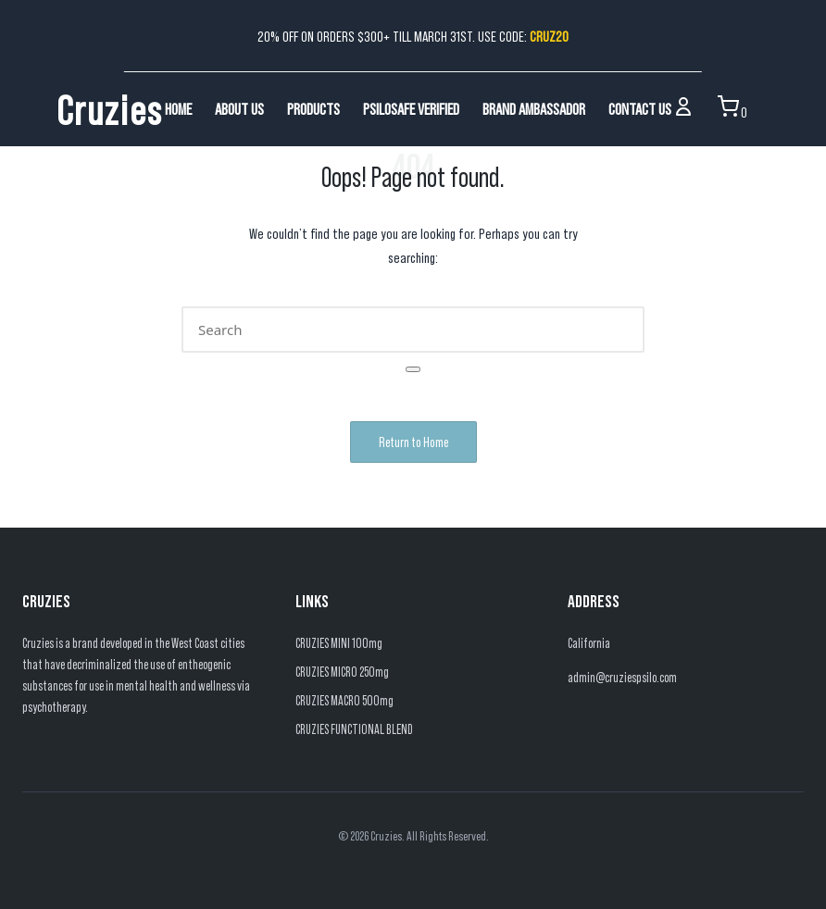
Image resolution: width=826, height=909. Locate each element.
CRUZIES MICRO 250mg (342, 671)
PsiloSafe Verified (411, 108)
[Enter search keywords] (413, 329)
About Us (239, 108)
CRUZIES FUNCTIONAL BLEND (354, 729)
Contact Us (639, 108)
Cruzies (110, 108)
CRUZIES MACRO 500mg (344, 700)
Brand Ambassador (533, 108)
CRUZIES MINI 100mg (338, 643)
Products (313, 108)
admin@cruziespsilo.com (622, 677)
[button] (413, 369)
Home (178, 108)
